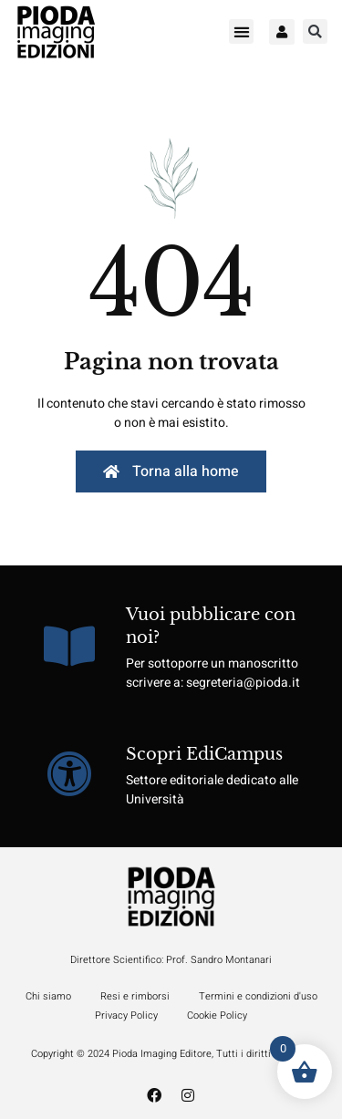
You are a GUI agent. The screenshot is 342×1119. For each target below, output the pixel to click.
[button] (241, 31)
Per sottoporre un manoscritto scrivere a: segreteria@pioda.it (213, 673)
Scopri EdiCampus (204, 754)
